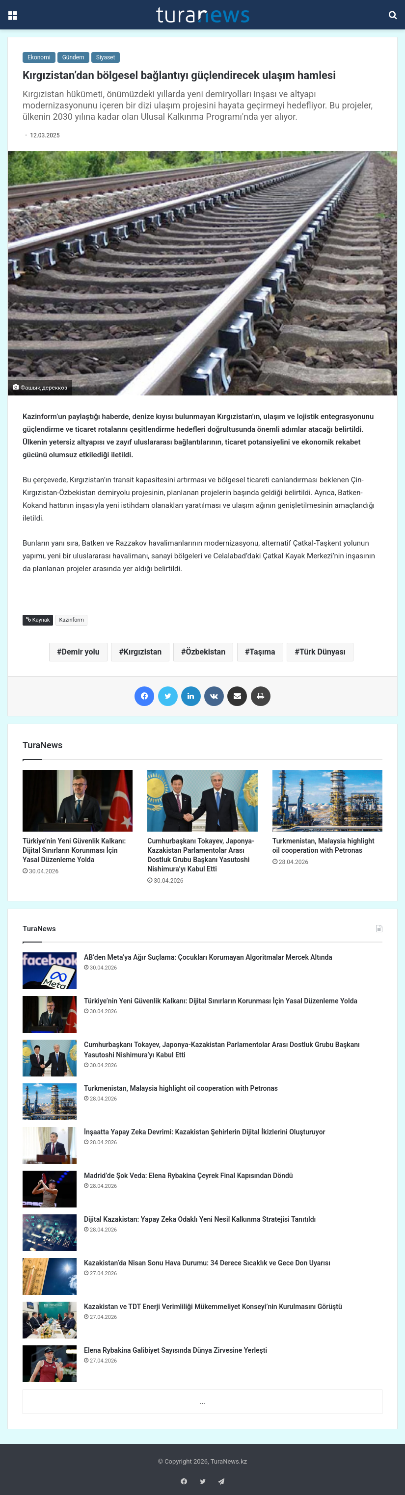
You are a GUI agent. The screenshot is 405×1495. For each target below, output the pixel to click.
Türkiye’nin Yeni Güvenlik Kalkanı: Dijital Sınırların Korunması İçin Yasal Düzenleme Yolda (74, 850)
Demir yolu (81, 651)
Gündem (73, 57)
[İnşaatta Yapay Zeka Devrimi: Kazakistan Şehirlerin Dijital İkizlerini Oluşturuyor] (50, 1145)
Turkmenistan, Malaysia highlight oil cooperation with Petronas (181, 1088)
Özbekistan (205, 651)
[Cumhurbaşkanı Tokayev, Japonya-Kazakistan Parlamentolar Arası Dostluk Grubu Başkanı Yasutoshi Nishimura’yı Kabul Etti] (202, 801)
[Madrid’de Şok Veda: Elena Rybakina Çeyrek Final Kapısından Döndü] (50, 1189)
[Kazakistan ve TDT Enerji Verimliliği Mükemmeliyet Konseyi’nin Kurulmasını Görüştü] (50, 1320)
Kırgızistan (143, 651)
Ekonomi (39, 57)
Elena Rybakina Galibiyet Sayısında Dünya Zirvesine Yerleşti (175, 1350)
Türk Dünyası (322, 651)
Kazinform (71, 620)
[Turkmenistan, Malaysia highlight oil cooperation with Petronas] (327, 801)
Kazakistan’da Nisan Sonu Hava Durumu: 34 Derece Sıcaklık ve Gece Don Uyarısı (207, 1263)
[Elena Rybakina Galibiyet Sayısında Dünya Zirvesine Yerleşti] (50, 1363)
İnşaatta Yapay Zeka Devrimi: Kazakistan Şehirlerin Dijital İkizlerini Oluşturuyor (204, 1132)
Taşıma (262, 651)
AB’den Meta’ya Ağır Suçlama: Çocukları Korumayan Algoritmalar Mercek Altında (208, 957)
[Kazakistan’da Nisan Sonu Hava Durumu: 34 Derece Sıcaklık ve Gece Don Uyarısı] (50, 1276)
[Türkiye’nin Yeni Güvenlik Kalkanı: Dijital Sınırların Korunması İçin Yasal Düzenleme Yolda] (78, 801)
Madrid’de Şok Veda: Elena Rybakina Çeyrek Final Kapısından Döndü (188, 1176)
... (202, 1402)
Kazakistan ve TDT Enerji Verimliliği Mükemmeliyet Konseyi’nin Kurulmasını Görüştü (213, 1307)
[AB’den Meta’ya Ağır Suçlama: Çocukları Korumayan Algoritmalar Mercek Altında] (50, 970)
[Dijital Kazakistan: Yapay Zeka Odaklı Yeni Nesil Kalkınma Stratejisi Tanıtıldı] (50, 1232)
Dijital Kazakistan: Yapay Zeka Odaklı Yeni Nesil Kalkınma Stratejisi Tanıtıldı (200, 1219)
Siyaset (105, 57)
